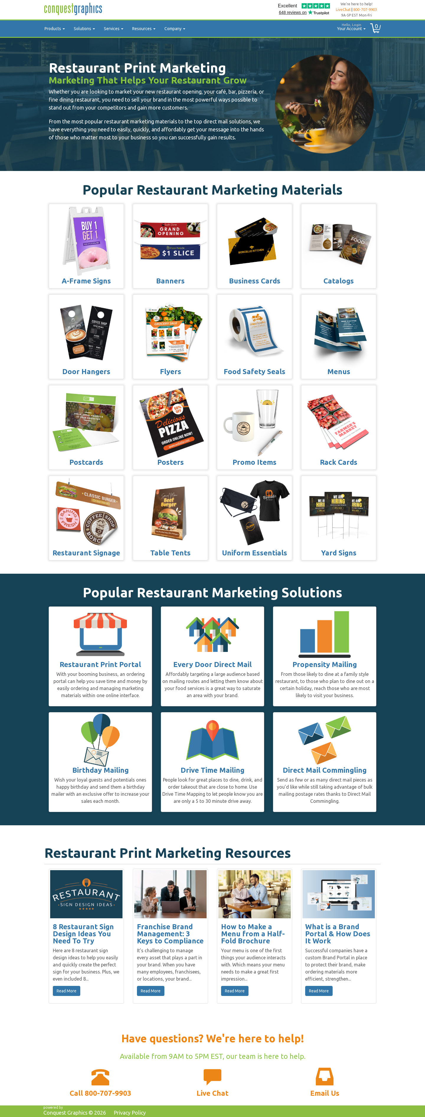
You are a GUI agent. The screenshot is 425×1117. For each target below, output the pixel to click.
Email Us (324, 1093)
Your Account (349, 26)
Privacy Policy (130, 1113)
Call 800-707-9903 (100, 1093)
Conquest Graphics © (74, 1113)
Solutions (84, 28)
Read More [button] (66, 991)
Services (113, 28)
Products (55, 28)
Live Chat (212, 1093)
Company (174, 28)
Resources (144, 28)
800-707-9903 (365, 9)
